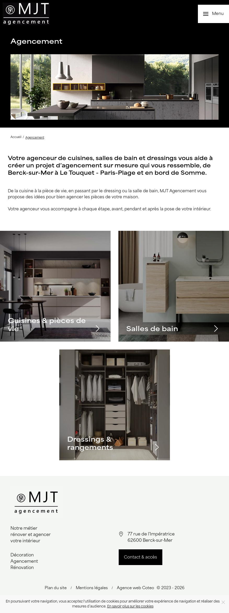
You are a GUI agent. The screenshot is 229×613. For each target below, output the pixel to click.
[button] (213, 14)
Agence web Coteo (135, 588)
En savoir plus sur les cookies (130, 606)
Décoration (22, 555)
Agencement (24, 562)
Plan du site (56, 588)
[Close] (223, 602)
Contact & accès (140, 557)
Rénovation (22, 568)
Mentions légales (92, 588)
